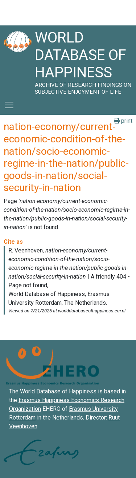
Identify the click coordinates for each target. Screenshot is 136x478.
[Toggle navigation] (9, 105)
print (123, 120)
